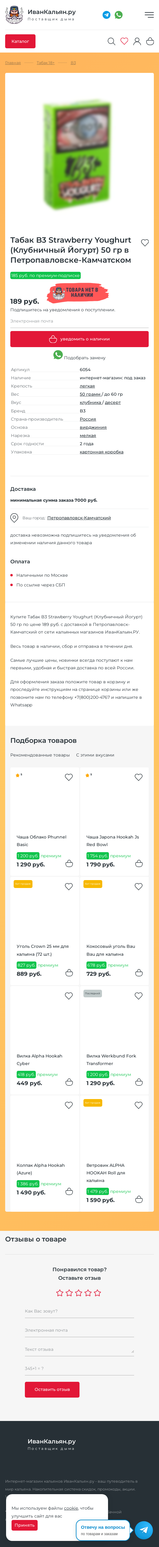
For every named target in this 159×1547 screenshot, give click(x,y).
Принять (25, 1525)
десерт (113, 402)
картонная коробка (101, 452)
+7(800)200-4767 (92, 697)
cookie (71, 1508)
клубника (91, 402)
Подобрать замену (79, 355)
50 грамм (91, 394)
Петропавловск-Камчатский (79, 518)
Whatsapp (21, 705)
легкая (87, 386)
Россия (88, 419)
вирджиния (93, 427)
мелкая (88, 435)
